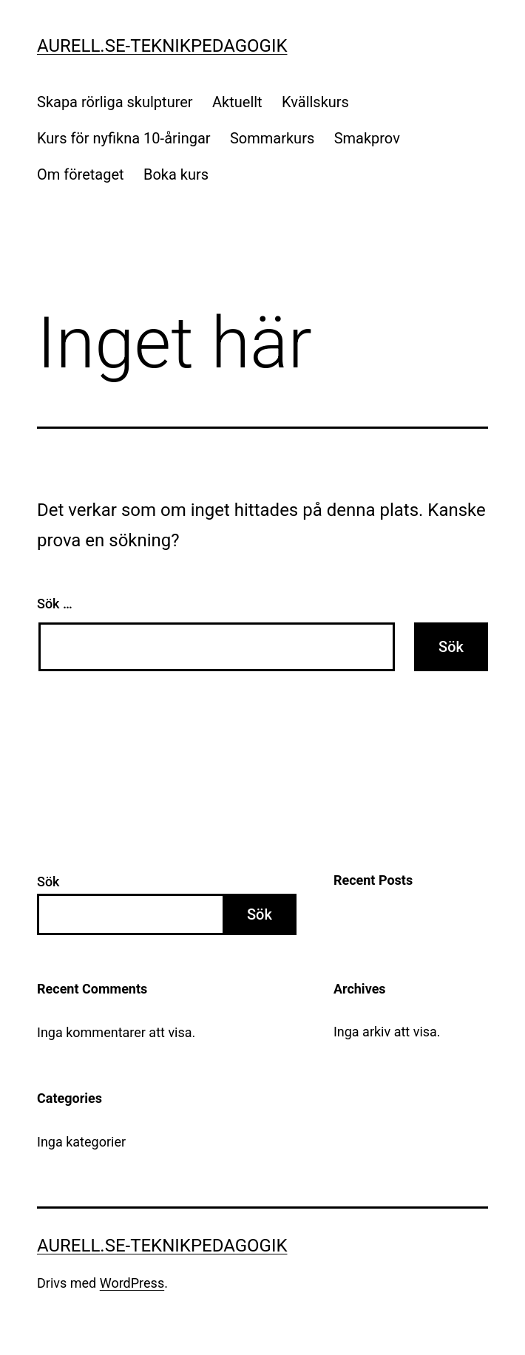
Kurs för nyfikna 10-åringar (124, 138)
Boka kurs (176, 174)
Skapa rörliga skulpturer (115, 102)
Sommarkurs (272, 138)
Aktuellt (237, 102)
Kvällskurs (315, 102)
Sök (48, 881)
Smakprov (367, 138)
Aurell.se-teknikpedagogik (162, 45)
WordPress (132, 1283)
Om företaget (80, 174)
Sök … (54, 603)
